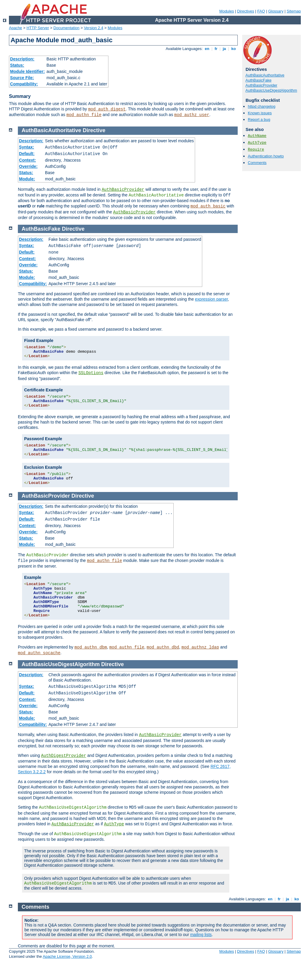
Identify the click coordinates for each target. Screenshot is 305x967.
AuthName (257, 136)
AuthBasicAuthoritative (264, 75)
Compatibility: (24, 84)
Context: (27, 160)
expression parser (211, 299)
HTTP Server (38, 28)
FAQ (261, 11)
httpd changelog (262, 106)
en (207, 48)
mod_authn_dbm (90, 647)
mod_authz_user (191, 115)
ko (233, 48)
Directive (94, 130)
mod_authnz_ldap (200, 647)
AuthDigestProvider (63, 755)
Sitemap (294, 11)
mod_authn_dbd (163, 647)
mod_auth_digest (107, 109)
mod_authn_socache (39, 653)
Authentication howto (266, 156)
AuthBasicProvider (261, 85)
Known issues (260, 113)
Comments (257, 162)
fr (216, 48)
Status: (17, 65)
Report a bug (259, 119)
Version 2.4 (93, 28)
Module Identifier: (27, 71)
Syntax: (26, 147)
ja (224, 48)
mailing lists (200, 934)
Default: (27, 153)
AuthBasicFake (258, 80)
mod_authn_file (84, 115)
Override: (28, 166)
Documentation (66, 28)
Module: (27, 178)
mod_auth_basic (208, 206)
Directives (245, 11)
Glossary (275, 11)
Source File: (22, 77)
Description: (22, 59)
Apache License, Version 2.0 (67, 956)
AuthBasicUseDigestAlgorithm (271, 90)
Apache (15, 28)
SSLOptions (90, 373)
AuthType (257, 142)
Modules (226, 11)
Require (256, 149)
